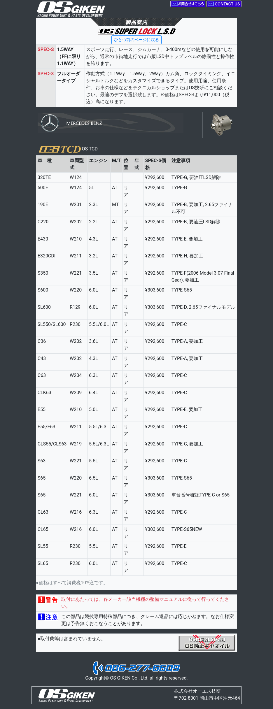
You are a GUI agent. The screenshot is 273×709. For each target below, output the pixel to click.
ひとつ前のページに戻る (136, 39)
